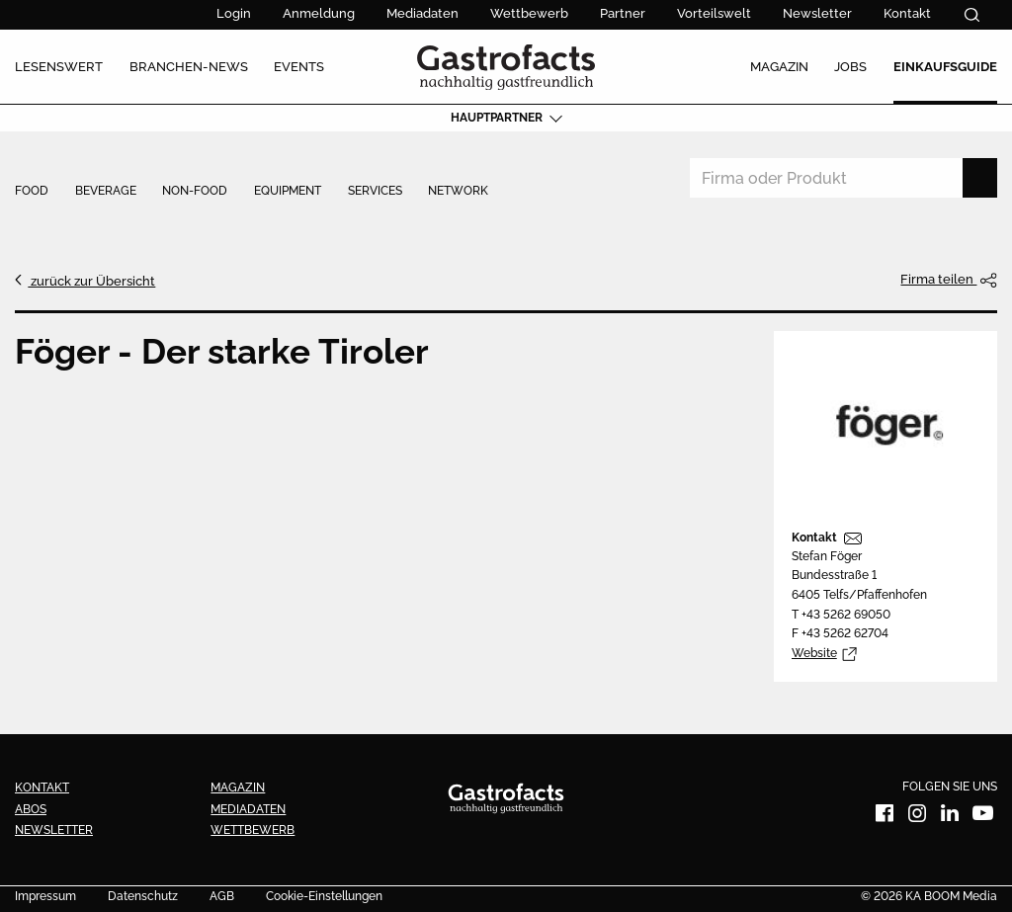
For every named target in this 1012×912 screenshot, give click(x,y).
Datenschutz (143, 897)
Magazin (238, 787)
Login (233, 13)
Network (458, 192)
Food (31, 192)
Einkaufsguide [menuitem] (945, 66)
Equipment (287, 192)
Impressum (45, 897)
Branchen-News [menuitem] (188, 66)
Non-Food (194, 192)
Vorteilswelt (714, 13)
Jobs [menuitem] (850, 66)
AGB (222, 897)
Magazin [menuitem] (779, 66)
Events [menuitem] (299, 66)
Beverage (105, 192)
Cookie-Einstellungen (324, 897)
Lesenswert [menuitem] (59, 66)
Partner (622, 13)
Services (375, 192)
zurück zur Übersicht (91, 281)
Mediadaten (422, 13)
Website (814, 653)
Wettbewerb (529, 13)
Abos (30, 809)
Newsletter (817, 13)
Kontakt (907, 13)
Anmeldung (319, 13)
